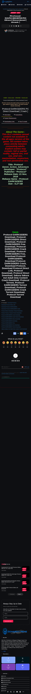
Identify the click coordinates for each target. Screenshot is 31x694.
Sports (24, 590)
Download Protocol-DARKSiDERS (9, 306)
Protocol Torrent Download (15, 312)
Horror (24, 583)
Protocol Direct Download (7, 310)
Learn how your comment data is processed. (14, 373)
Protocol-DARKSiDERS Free (8, 323)
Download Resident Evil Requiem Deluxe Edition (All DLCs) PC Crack (10, 581)
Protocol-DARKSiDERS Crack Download (10, 314)
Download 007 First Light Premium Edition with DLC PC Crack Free (11, 568)
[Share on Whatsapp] (13, 691)
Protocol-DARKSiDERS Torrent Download (11, 327)
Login (27, 367)
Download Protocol (11, 302)
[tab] (6, 115)
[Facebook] (8, 660)
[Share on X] (14, 26)
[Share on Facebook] (12, 26)
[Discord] (23, 667)
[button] (25, 1)
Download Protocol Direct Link (8, 304)
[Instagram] (8, 667)
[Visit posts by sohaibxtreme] (5, 30)
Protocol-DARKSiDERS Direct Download (10, 318)
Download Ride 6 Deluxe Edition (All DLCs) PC (9, 588)
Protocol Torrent (5, 312)
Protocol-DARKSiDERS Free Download (10, 325)
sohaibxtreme (11, 30)
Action (24, 568)
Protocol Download (18, 310)
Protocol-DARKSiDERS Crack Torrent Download (12, 316)
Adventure (13, 12)
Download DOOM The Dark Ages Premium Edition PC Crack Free (11, 575)
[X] (23, 660)
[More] (21, 26)
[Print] (18, 26)
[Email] (16, 26)
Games (18, 12)
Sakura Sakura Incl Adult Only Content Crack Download (14, 329)
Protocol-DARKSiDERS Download (9, 321)
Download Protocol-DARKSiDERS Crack (10, 308)
